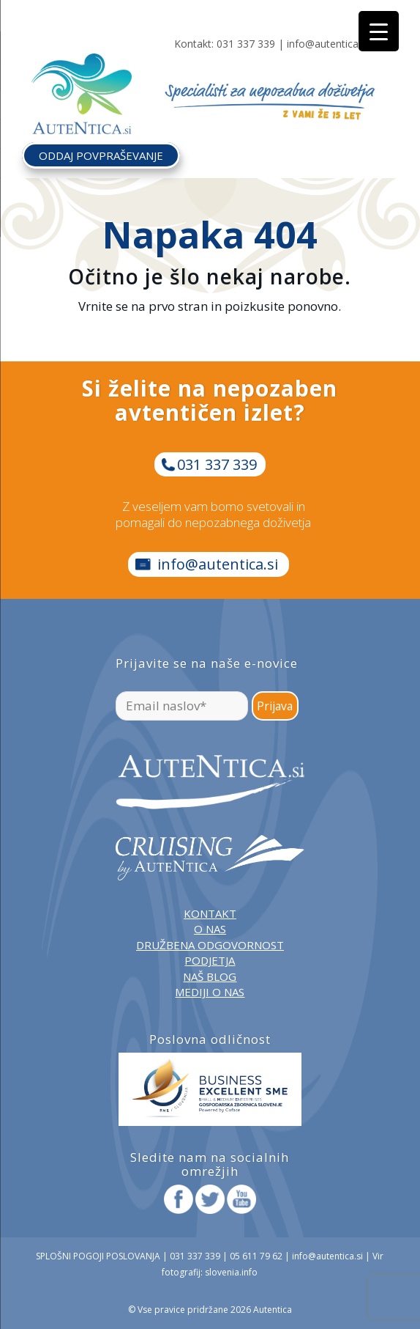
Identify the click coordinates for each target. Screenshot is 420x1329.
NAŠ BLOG (209, 976)
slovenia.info (231, 1272)
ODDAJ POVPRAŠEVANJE (101, 155)
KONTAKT (210, 913)
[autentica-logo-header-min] (84, 83)
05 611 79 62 (256, 1256)
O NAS (210, 928)
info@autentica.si (327, 44)
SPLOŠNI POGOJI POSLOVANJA (98, 1256)
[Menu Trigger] (379, 31)
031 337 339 (246, 44)
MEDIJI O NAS (209, 991)
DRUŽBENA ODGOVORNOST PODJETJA (210, 953)
